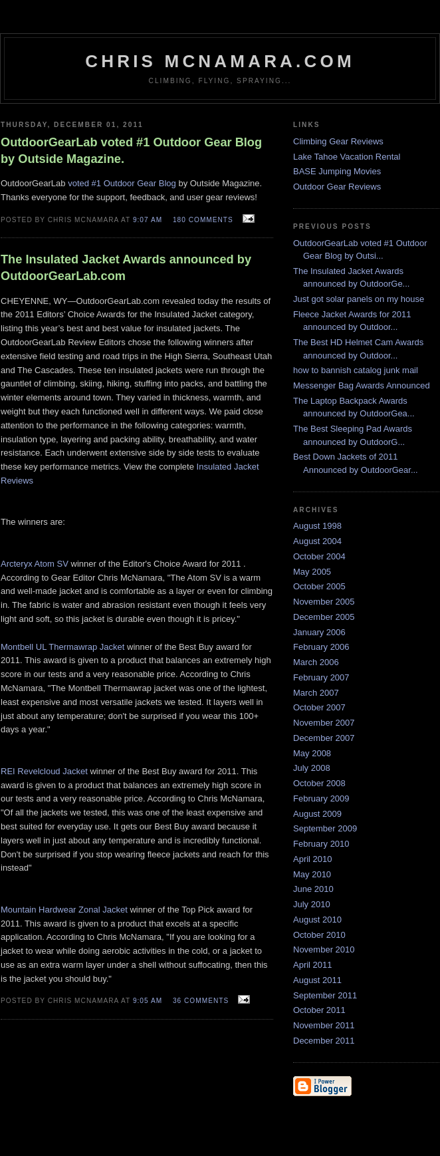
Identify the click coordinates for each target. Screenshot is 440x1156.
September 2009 (325, 828)
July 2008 (311, 768)
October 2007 (319, 707)
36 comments (201, 1000)
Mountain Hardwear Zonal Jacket (64, 910)
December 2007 (324, 738)
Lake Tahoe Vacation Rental (346, 157)
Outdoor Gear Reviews (337, 187)
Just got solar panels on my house (358, 299)
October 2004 (319, 556)
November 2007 (324, 723)
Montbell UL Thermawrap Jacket (62, 647)
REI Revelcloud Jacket (44, 771)
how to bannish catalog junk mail (355, 370)
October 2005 (319, 586)
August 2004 (317, 541)
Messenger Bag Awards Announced (361, 385)
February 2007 (321, 677)
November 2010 (324, 949)
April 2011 (312, 965)
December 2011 (324, 1041)
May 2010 (312, 874)
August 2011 (317, 980)
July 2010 (311, 904)
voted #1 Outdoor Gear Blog (122, 183)
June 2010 (313, 889)
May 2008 (312, 753)
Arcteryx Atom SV (34, 564)
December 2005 (324, 617)
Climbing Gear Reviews (338, 141)
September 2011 (325, 995)
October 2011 (319, 1010)
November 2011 (324, 1025)
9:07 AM (147, 219)
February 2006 (321, 647)
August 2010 (317, 920)
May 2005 (312, 572)
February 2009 (321, 798)
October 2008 (319, 783)
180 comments (203, 219)
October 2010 (319, 935)
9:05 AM (147, 1000)
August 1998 (317, 526)
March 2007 (316, 693)
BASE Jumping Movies (337, 171)
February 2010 (321, 844)
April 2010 (312, 859)
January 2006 (319, 632)
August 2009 (317, 814)
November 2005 (324, 602)
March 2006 (316, 662)
